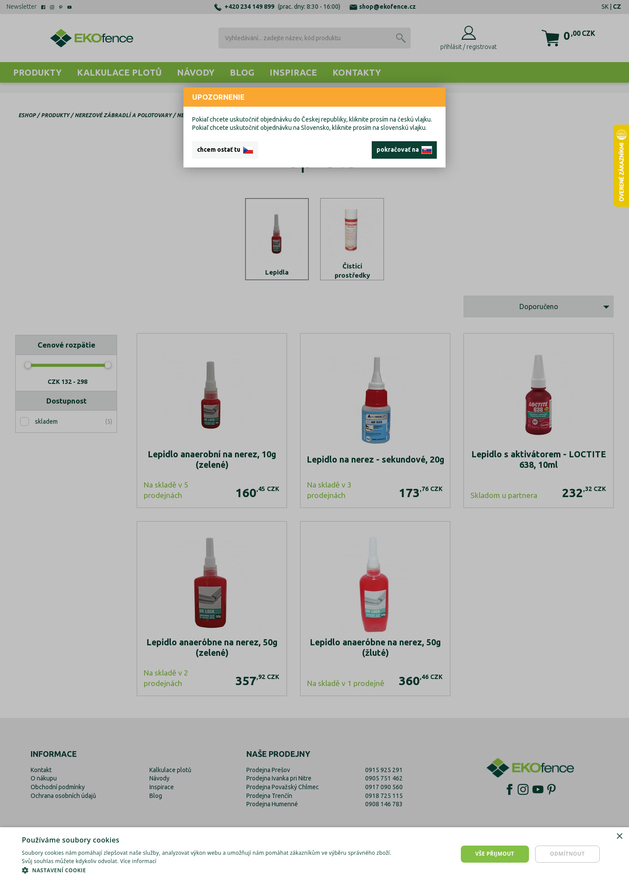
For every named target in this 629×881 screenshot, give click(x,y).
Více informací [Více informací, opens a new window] (138, 861)
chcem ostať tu (225, 150)
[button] (211, 870)
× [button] (619, 836)
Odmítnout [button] (567, 853)
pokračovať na (404, 150)
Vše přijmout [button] (494, 853)
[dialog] (314, 854)
